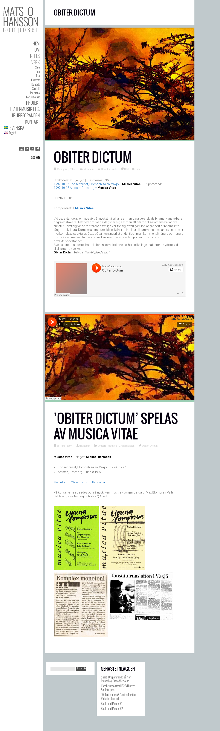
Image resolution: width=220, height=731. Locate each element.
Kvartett (35, 80)
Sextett (36, 88)
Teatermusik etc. (25, 109)
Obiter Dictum (93, 157)
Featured (112, 445)
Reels (35, 56)
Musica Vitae (84, 208)
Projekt (33, 102)
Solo (37, 67)
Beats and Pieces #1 (111, 703)
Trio (38, 75)
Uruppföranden (25, 115)
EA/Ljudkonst (33, 97)
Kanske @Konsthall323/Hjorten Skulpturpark (118, 687)
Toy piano (35, 93)
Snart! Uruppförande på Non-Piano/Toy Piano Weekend (116, 679)
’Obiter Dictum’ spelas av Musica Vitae (116, 426)
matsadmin (88, 169)
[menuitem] (22, 127)
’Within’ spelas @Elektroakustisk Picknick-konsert (118, 696)
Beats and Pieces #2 (112, 708)
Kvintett (35, 84)
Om (37, 49)
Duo (38, 71)
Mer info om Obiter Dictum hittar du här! (80, 482)
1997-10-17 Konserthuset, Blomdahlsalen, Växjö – (97, 184)
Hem (36, 43)
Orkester (105, 169)
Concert (102, 445)
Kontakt (32, 121)
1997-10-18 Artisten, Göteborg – (85, 187)
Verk (35, 62)
